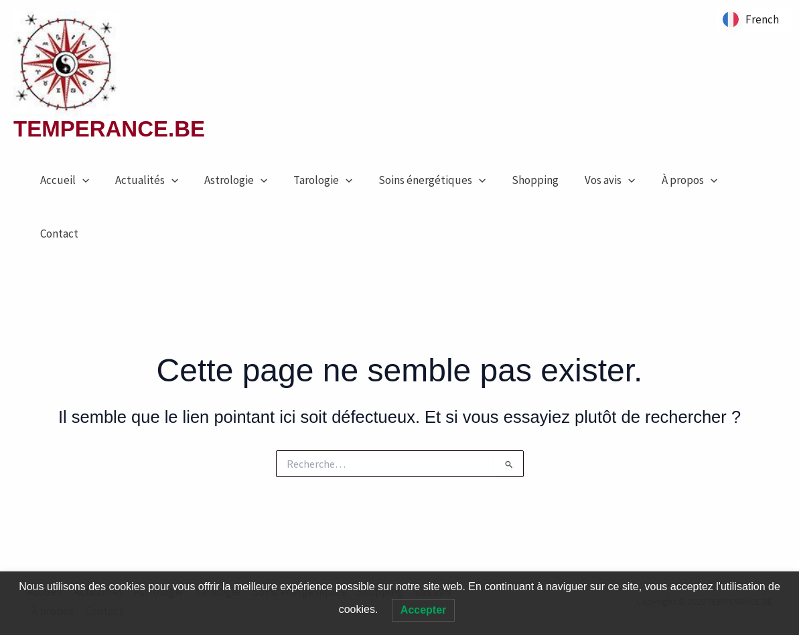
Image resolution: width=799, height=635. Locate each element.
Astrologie (227, 180)
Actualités (141, 180)
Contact (57, 233)
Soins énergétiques (417, 180)
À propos (664, 180)
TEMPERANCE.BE (109, 128)
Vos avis (588, 180)
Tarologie (311, 180)
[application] (80, 180)
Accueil (62, 180)
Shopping (517, 180)
